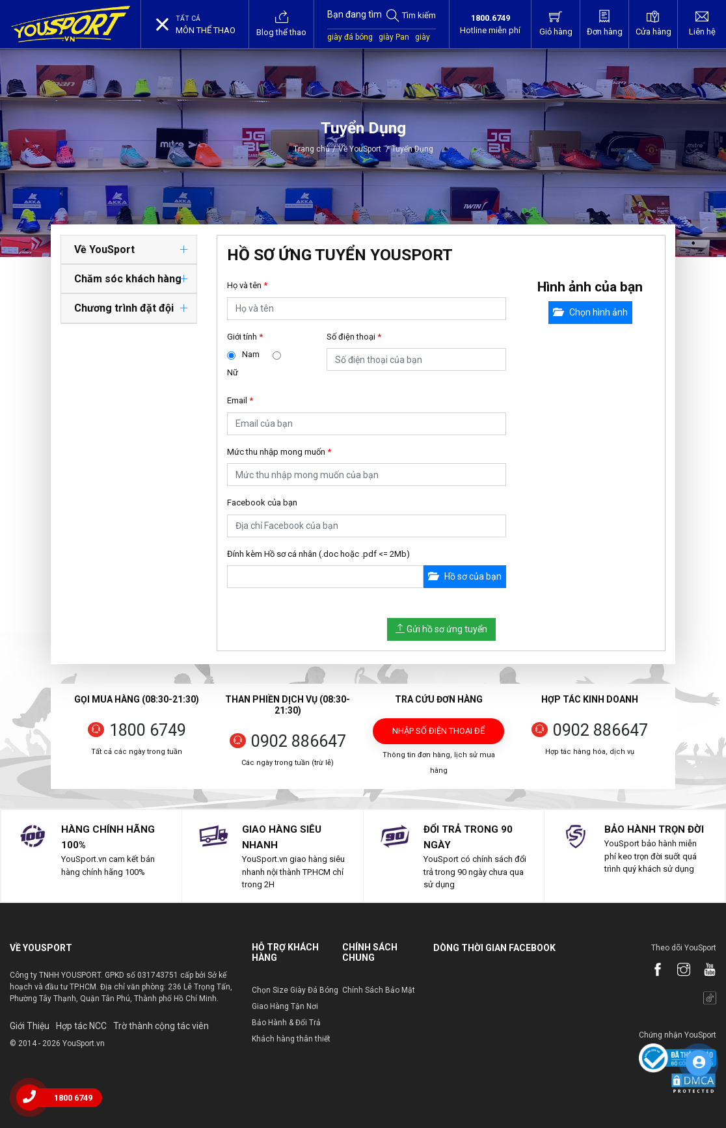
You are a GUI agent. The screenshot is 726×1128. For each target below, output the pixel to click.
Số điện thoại (354, 337)
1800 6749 (147, 730)
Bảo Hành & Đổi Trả (286, 1022)
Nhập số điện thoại (438, 735)
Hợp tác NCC (81, 1026)
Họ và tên (247, 285)
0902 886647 (298, 741)
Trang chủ (311, 149)
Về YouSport (363, 149)
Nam (251, 354)
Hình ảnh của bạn (590, 287)
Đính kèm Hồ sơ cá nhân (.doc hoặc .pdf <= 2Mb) (318, 554)
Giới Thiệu (29, 1026)
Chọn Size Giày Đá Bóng (295, 990)
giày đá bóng (350, 37)
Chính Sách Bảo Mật (378, 990)
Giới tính (245, 337)
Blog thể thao (281, 23)
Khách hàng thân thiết (291, 1038)
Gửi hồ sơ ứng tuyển (441, 629)
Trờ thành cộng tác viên (161, 1026)
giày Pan (394, 37)
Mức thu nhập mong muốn (279, 452)
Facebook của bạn (262, 502)
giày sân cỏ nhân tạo (378, 44)
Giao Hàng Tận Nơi (285, 1006)
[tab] (128, 249)
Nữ (232, 372)
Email (240, 400)
